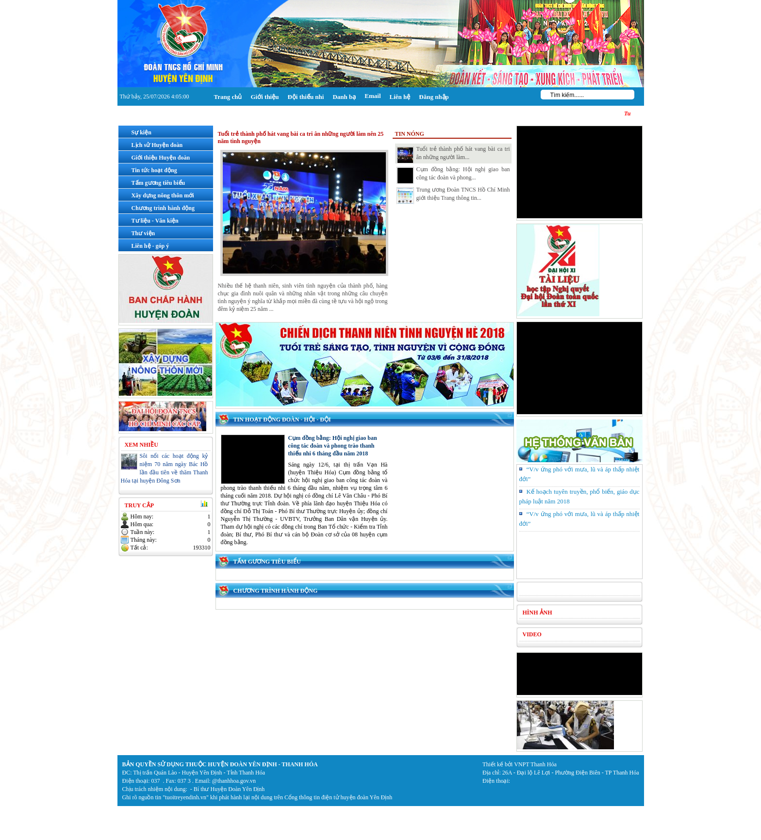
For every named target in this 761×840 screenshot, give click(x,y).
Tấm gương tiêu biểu (267, 561)
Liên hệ (400, 96)
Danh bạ (344, 96)
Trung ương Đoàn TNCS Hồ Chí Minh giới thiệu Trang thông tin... (453, 195)
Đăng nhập (434, 96)
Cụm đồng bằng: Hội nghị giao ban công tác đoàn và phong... (453, 175)
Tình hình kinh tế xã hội (563, 589)
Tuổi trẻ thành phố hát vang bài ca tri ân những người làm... (453, 154)
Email (372, 95)
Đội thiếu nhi (305, 96)
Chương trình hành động (275, 590)
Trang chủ (228, 96)
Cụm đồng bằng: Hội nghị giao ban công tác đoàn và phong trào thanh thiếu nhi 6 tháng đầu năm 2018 (332, 446)
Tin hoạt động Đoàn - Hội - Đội (282, 419)
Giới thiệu (264, 96)
